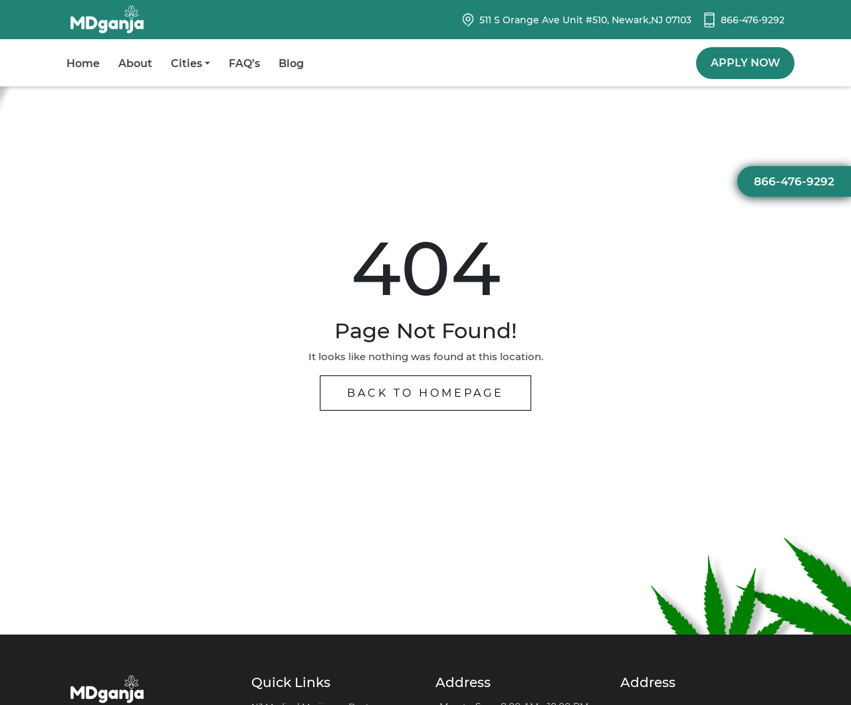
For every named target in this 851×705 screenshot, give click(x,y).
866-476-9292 (753, 20)
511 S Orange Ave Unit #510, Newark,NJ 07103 (585, 20)
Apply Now (745, 62)
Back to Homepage (425, 393)
